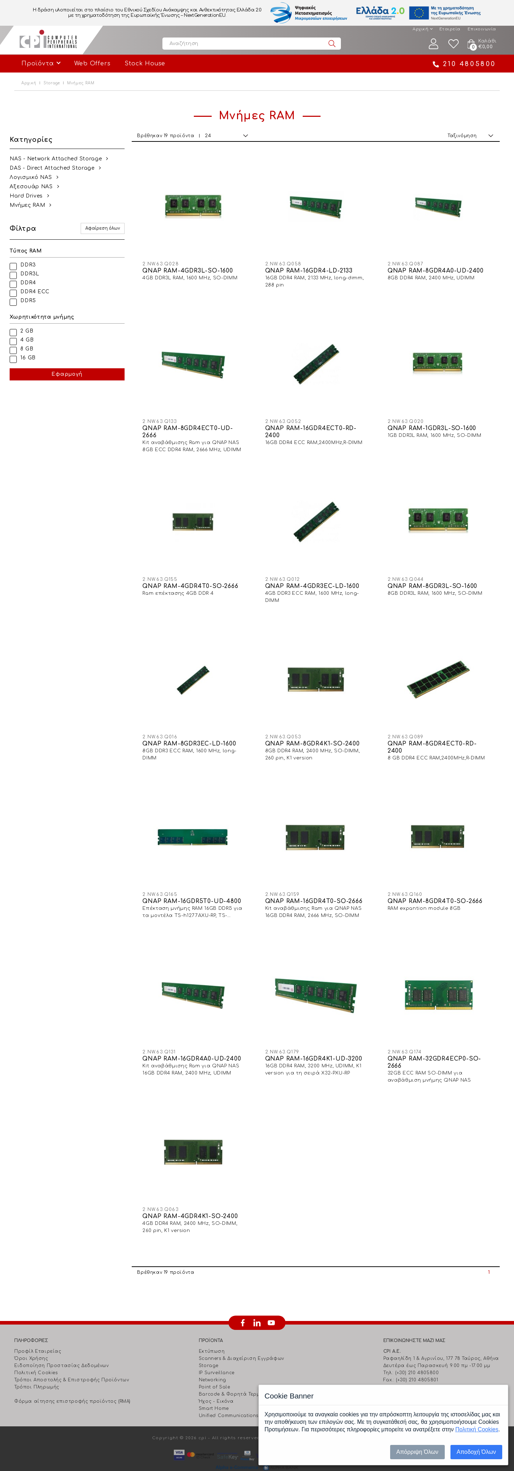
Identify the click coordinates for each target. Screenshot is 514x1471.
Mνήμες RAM (32, 205)
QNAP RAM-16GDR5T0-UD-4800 (198, 891)
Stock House (145, 63)
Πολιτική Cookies (36, 1358)
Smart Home (214, 1394)
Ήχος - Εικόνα (216, 1387)
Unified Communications (228, 1401)
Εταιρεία (449, 29)
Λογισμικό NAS (35, 177)
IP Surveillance (217, 1358)
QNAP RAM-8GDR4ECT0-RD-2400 (434, 739)
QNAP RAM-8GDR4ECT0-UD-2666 (194, 428)
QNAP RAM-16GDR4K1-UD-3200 (317, 1046)
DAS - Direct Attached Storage (56, 168)
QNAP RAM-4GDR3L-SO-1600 (194, 268)
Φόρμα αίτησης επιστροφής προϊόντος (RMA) (72, 1387)
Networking (212, 1365)
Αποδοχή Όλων (476, 1452)
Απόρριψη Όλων (417, 1452)
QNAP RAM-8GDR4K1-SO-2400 (316, 735)
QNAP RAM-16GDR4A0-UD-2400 (198, 1046)
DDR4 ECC (39, 291)
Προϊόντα (37, 63)
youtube (271, 1308)
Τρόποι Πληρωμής (36, 1372)
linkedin (257, 1308)
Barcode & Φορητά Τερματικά (237, 1379)
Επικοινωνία (482, 29)
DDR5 (32, 300)
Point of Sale (214, 1372)
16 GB (32, 357)
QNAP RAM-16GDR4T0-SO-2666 (318, 891)
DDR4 (32, 282)
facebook (242, 1308)
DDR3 (32, 265)
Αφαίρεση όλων (109, 228)
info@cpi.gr (413, 1372)
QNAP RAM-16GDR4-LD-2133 (313, 268)
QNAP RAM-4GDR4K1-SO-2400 (196, 1202)
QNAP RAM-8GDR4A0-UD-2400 (438, 268)
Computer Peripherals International (48, 40)
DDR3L (34, 273)
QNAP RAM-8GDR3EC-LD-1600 (195, 735)
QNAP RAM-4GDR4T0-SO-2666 (197, 580)
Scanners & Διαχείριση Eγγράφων (241, 1344)
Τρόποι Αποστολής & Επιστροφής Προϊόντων (71, 1365)
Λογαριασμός (434, 44)
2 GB (31, 331)
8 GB (31, 348)
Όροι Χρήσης (31, 1344)
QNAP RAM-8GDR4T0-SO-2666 (437, 891)
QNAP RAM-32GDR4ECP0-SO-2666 (436, 1050)
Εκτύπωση (212, 1337)
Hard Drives (30, 196)
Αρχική (420, 29)
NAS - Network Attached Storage (60, 158)
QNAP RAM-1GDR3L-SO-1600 (434, 424)
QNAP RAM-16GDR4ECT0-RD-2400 (315, 428)
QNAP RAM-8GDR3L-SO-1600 (434, 580)
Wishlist (454, 44)
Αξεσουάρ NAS (35, 186)
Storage (52, 83)
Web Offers (92, 63)
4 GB (31, 340)
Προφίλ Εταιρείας (37, 1337)
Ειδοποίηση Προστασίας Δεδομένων (61, 1351)
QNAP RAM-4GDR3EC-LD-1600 (316, 580)
